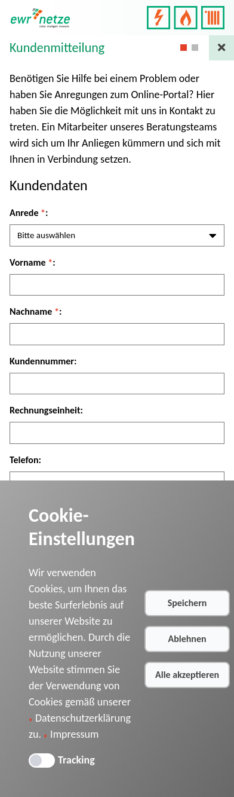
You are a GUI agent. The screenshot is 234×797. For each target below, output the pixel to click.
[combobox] (117, 235)
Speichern (187, 603)
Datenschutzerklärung (83, 718)
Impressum (74, 734)
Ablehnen (187, 638)
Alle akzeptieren (187, 674)
